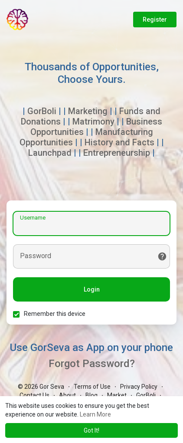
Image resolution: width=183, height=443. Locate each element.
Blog (91, 395)
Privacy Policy (138, 386)
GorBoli (41, 111)
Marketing (88, 111)
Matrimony (93, 121)
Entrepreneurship (116, 153)
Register (155, 19)
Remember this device (54, 313)
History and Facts (119, 142)
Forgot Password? (92, 364)
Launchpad (50, 153)
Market (117, 395)
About (67, 395)
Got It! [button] (91, 430)
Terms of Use (92, 386)
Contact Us (34, 395)
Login (92, 289)
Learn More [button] (95, 414)
